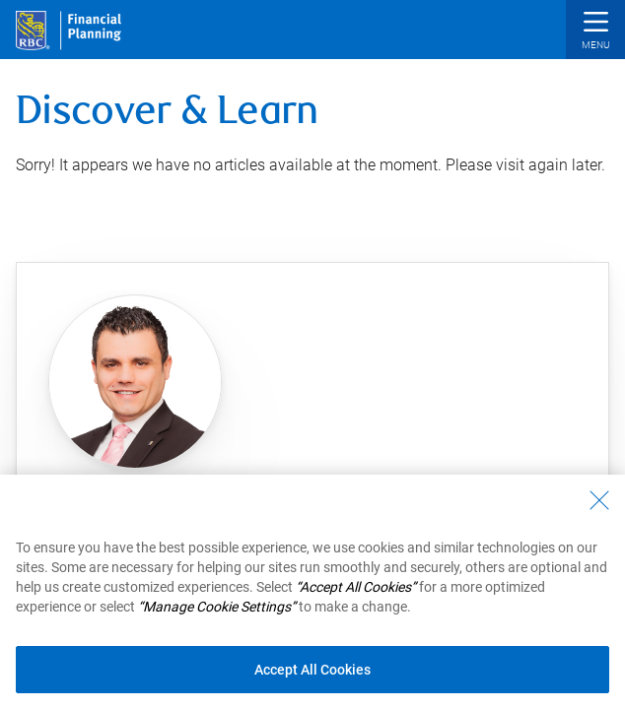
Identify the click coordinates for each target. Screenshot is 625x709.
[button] (595, 32)
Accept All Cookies (312, 683)
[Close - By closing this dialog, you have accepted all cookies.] (599, 514)
